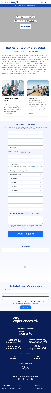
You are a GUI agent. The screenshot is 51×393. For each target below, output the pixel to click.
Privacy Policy (11, 229)
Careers (4, 391)
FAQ (19, 388)
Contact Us (21, 391)
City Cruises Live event (32, 213)
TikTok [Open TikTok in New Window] (27, 379)
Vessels (15, 51)
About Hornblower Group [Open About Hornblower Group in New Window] (8, 388)
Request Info (25, 26)
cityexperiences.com (28, 168)
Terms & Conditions (40, 388)
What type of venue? (13, 151)
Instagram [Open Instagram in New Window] (19, 379)
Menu (1, 2)
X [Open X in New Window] (32, 379)
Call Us (23, 51)
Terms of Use (13, 228)
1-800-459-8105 (36, 166)
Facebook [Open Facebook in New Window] (23, 379)
